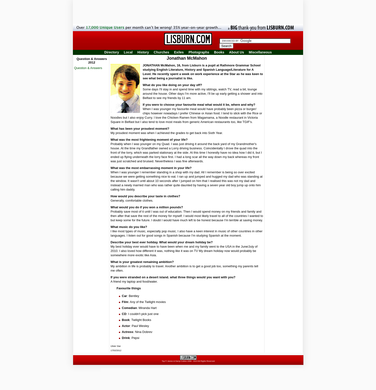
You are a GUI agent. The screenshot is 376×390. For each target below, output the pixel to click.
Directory (111, 52)
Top (163, 361)
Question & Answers (88, 68)
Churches (161, 52)
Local (128, 52)
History (143, 52)
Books (219, 52)
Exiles (179, 52)
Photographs (198, 52)
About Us (236, 52)
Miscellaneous (260, 52)
